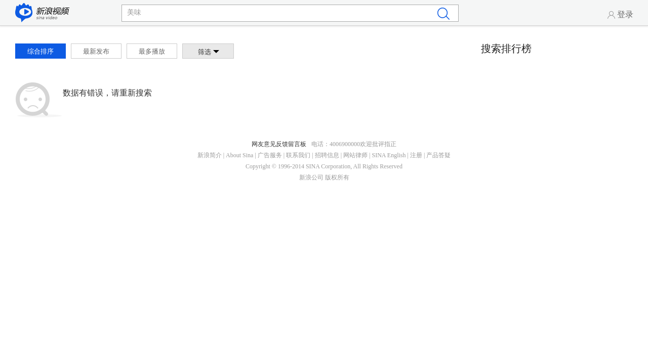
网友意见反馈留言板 (279, 144)
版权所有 (337, 177)
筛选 (208, 52)
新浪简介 (209, 155)
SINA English (389, 155)
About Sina (239, 155)
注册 (416, 155)
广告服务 (270, 155)
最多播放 (152, 51)
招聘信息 (327, 155)
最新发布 (96, 51)
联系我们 (298, 155)
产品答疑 (438, 155)
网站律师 (355, 155)
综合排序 (40, 51)
